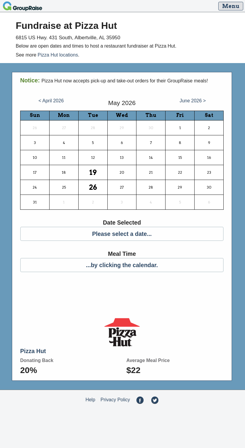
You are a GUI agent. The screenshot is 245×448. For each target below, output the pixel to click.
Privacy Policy (115, 399)
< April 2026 (51, 100)
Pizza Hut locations (58, 54)
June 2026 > (192, 100)
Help (90, 399)
